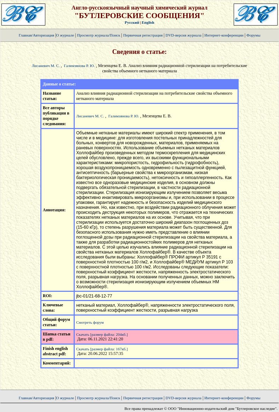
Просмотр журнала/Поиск (98, 35)
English (148, 22)
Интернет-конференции (223, 35)
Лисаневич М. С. (46, 65)
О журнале (65, 35)
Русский (132, 22)
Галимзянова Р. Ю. (79, 65)
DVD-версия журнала (183, 35)
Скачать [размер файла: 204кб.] (102, 334)
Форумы (253, 35)
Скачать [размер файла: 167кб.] (102, 349)
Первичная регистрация (143, 35)
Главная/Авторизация (36, 35)
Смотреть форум (90, 322)
